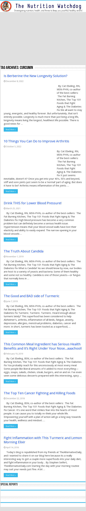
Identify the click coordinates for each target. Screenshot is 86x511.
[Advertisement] (43, 39)
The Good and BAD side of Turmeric (31, 296)
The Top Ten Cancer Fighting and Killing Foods (39, 393)
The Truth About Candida (23, 251)
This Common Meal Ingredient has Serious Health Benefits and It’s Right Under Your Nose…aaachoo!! (43, 346)
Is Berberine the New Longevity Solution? (35, 76)
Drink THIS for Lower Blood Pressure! (33, 203)
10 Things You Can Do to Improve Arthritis (36, 141)
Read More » (11, 129)
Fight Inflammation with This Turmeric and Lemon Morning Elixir (43, 440)
